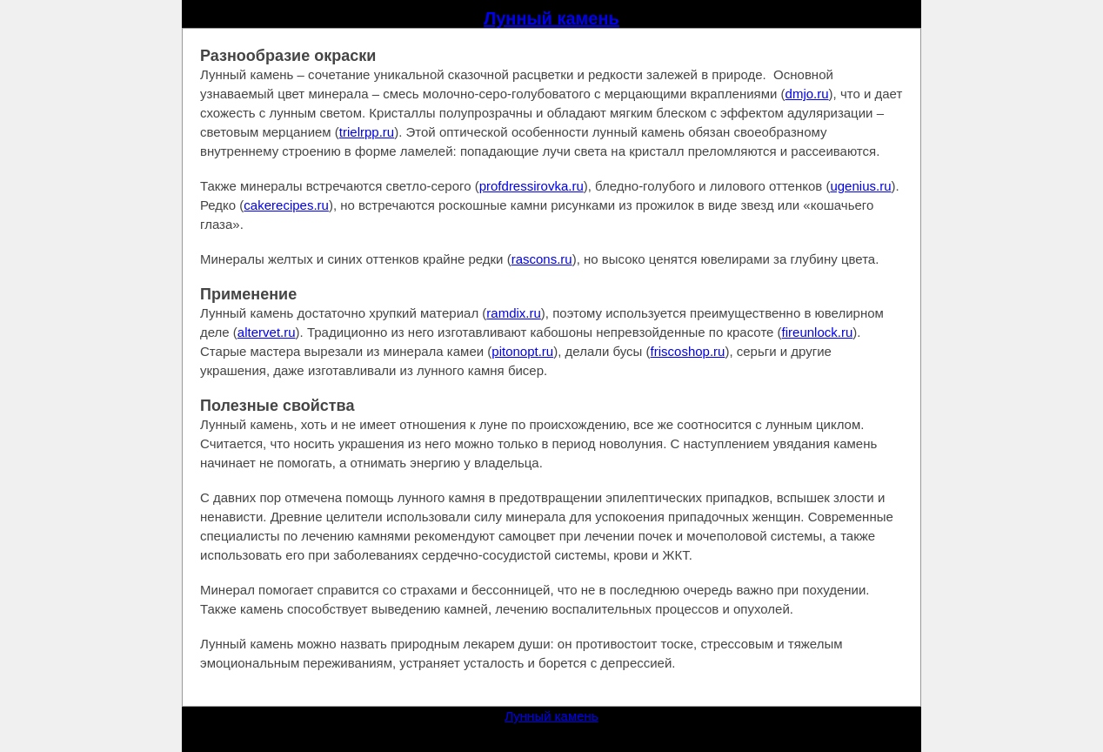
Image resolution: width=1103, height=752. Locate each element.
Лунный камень (551, 18)
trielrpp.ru (366, 131)
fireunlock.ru (817, 332)
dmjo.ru (807, 93)
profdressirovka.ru (531, 185)
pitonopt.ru (522, 351)
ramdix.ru (513, 313)
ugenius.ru (860, 185)
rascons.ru (541, 259)
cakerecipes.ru (286, 205)
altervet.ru (266, 332)
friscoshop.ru (688, 351)
